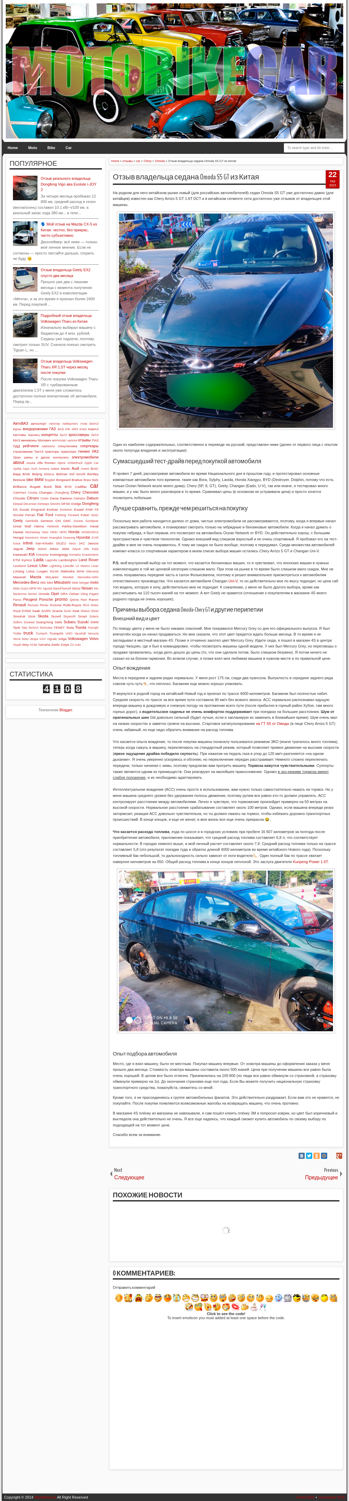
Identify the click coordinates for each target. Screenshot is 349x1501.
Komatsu (75, 554)
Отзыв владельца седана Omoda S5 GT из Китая (186, 177)
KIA (32, 554)
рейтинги (31, 446)
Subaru (70, 622)
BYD (68, 487)
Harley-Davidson (74, 526)
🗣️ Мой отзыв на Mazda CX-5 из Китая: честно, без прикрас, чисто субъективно (69, 229)
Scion (67, 611)
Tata (24, 627)
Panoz (17, 599)
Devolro (55, 504)
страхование (23, 451)
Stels (58, 622)
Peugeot (30, 599)
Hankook (53, 526)
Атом (83, 423)
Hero (45, 532)
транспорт (69, 451)
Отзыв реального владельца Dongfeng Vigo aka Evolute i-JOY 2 (68, 184)
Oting (84, 594)
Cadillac (81, 487)
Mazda (35, 577)
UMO (69, 633)
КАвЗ (83, 429)
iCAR (95, 537)
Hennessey (32, 532)
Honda (74, 532)
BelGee (61, 474)
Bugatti (35, 487)
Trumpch (41, 633)
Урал (17, 457)
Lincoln (68, 566)
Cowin (44, 498)
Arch (34, 468)
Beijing (37, 474)
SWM (94, 622)
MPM (32, 588)
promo (61, 599)
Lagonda (51, 560)
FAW (89, 509)
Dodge (76, 504)
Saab (36, 611)
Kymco (27, 560)
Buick (48, 487)
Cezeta (32, 492)
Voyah (17, 644)
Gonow (78, 521)
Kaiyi (95, 549)
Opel (55, 594)
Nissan (87, 588)
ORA (63, 594)
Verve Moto (21, 639)
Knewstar (42, 554)
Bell (72, 474)
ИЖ (67, 429)
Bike (51, 148)
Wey (25, 644)
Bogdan (50, 480)
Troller (17, 633)
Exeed (79, 509)
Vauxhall (80, 633)
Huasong (69, 537)
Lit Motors (83, 566)
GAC (94, 515)
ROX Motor (90, 605)
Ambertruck (74, 463)
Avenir (85, 468)
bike (30, 480)
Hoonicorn (32, 537)
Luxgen (42, 571)
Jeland (41, 549)
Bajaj (16, 474)
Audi (75, 468)
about (18, 462)
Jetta (65, 549)
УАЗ (95, 451)
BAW (26, 474)
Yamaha (44, 644)
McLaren (51, 577)
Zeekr (55, 644)
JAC (82, 543)
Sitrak (31, 616)
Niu (96, 588)
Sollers (17, 622)
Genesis (47, 521)
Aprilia (17, 468)
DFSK (65, 504)
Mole (75, 582)
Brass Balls (91, 480)
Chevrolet (90, 492)
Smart (82, 616)
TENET (59, 627)
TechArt (33, 627)
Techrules (46, 627)
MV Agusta (44, 588)
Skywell (56, 616)
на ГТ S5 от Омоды (272, 724)
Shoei (95, 611)
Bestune (19, 480)
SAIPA (46, 611)
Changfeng (61, 492)
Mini (50, 582)
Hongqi (18, 537)
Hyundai (83, 537)
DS (15, 509)
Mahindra (68, 571)
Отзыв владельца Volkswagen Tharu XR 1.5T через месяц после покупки (67, 367)
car (94, 485)
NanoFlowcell (62, 588)
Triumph (93, 627)
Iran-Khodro (44, 543)
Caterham (19, 492)
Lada (38, 559)
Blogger (65, 710)
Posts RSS (306, 1497)
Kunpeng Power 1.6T (310, 862)
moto (94, 582)
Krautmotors (90, 554)
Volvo (93, 639)
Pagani (93, 594)
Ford (49, 515)
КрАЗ (63, 435)
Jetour (54, 549)
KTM (16, 560)
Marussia (92, 571)
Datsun (92, 498)
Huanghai (55, 537)
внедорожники (35, 429)
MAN (80, 571)
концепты (50, 435)
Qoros (74, 599)
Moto (32, 148)
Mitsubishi (62, 582)
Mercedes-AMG (87, 577)
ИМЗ (75, 429)
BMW (39, 480)
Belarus (49, 474)
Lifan (44, 566)
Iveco (72, 543)
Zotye (65, 644)
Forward (73, 515)
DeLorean (30, 504)
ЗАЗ (61, 429)
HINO (54, 532)
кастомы (19, 435)
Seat (75, 611)
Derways (43, 504)
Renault (19, 605)
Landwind (19, 566)
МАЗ (16, 440)
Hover (44, 537)
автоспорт (38, 423)
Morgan (84, 582)
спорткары (89, 446)
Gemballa (31, 521)
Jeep (30, 549)
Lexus (32, 566)
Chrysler (19, 498)
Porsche (46, 599)
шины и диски (37, 457)
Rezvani (33, 605)
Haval (94, 526)
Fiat (40, 515)
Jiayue (76, 549)
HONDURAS (89, 532)
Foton (85, 515)
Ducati (24, 509)
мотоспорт (59, 440)
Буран (17, 429)
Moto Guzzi (20, 588)
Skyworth (69, 616)
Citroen (33, 498)
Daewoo (66, 498)
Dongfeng (90, 503)
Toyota (80, 627)
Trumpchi (56, 633)
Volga (62, 639)
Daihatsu (80, 498)
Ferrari (30, 515)
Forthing (60, 515)
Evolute (52, 509)
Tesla (70, 627)
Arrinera (44, 468)
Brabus (77, 480)
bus (58, 486)
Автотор (54, 423)
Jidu (86, 549)
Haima (39, 526)
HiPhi (62, 532)
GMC (67, 521)
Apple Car (91, 463)
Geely (18, 521)
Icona (16, 543)
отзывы (84, 440)
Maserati (19, 577)
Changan (45, 492)
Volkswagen (78, 639)
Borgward (63, 480)
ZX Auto (75, 644)
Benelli (80, 474)
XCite (33, 644)
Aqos (26, 468)
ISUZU (61, 543)
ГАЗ (52, 429)
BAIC (94, 468)
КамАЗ (93, 429)
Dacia (54, 498)
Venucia (93, 633)
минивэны (29, 440)
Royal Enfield (22, 611)
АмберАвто (70, 423)
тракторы (52, 451)
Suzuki (83, 622)
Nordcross (20, 594)
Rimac (44, 605)
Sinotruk (19, 616)
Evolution (66, 509)
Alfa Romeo (46, 463)
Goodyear (91, 521)
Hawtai (18, 532)
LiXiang (18, 571)
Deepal (17, 504)
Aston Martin (60, 468)
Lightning (55, 566)
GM (58, 521)
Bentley (92, 474)
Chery (75, 492)
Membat (68, 577)
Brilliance (20, 487)
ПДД (16, 446)
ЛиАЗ (94, 435)
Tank (16, 627)
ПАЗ (95, 440)
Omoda (44, 594)
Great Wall (22, 526)
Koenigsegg (59, 554)
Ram (84, 599)
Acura (30, 463)
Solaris (93, 616)
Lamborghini (68, 560)
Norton (32, 594)
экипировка (61, 457)
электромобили (85, 457)
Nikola (76, 588)
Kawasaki (20, 554)
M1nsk (54, 571)
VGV (43, 639)
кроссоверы (79, 435)
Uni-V (233, 581)
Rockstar (56, 605)
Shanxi (85, 611)
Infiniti (28, 543)
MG (43, 582)
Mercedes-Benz (26, 582)
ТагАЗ (38, 451)
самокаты (48, 446)
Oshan (74, 594)
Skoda (43, 616)
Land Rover (88, 560)
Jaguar (18, 549)
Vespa (34, 639)
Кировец (34, 435)
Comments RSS (331, 1497)
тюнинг (84, 451)
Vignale (52, 639)
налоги (72, 440)
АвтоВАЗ (20, 423)
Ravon (94, 599)
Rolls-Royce (72, 605)
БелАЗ (93, 423)
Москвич (44, 440)
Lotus (30, 571)
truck (28, 633)
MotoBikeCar (45, 1497)
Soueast (29, 622)
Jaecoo (93, 543)
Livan (94, 566)
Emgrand (38, 509)
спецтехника (67, 446)
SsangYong (44, 622)
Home (12, 148)
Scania (57, 611)
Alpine (61, 463)
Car (68, 148)
